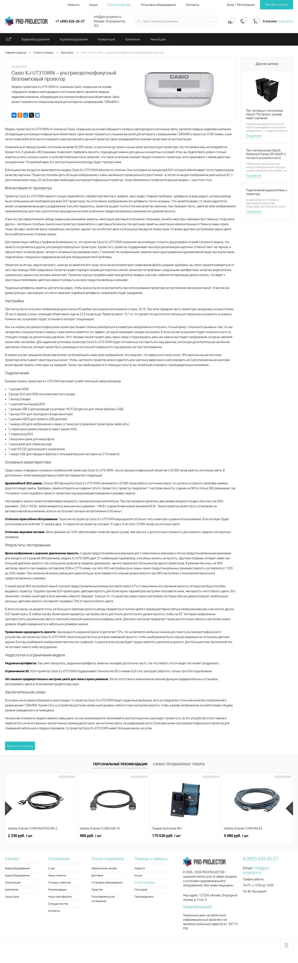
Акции (93, 4)
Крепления (11, 889)
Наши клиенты (57, 875)
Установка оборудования (158, 4)
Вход (230, 4)
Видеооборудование (17, 868)
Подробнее (253, 135)
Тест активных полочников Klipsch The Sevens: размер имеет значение (264, 114)
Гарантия (97, 889)
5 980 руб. (236, 835)
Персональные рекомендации (120, 764)
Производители (144, 896)
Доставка (97, 875)
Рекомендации (57, 889)
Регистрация (245, 4)
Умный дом (12, 896)
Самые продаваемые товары (179, 764)
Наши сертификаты (60, 896)
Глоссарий (141, 889)
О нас (51, 868)
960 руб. (90, 835)
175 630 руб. (166, 835)
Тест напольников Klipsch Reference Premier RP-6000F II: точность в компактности (266, 154)
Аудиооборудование (17, 875)
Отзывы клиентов (59, 882)
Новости (73, 4)
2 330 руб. (20, 835)
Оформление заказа (104, 868)
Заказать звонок (276, 4)
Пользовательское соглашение (103, 899)
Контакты (192, 4)
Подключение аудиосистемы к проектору (266, 192)
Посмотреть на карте (197, 906)
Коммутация (13, 882)
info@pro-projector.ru (256, 870)
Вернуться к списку (20, 746)
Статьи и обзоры (119, 4)
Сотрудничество (58, 903)
